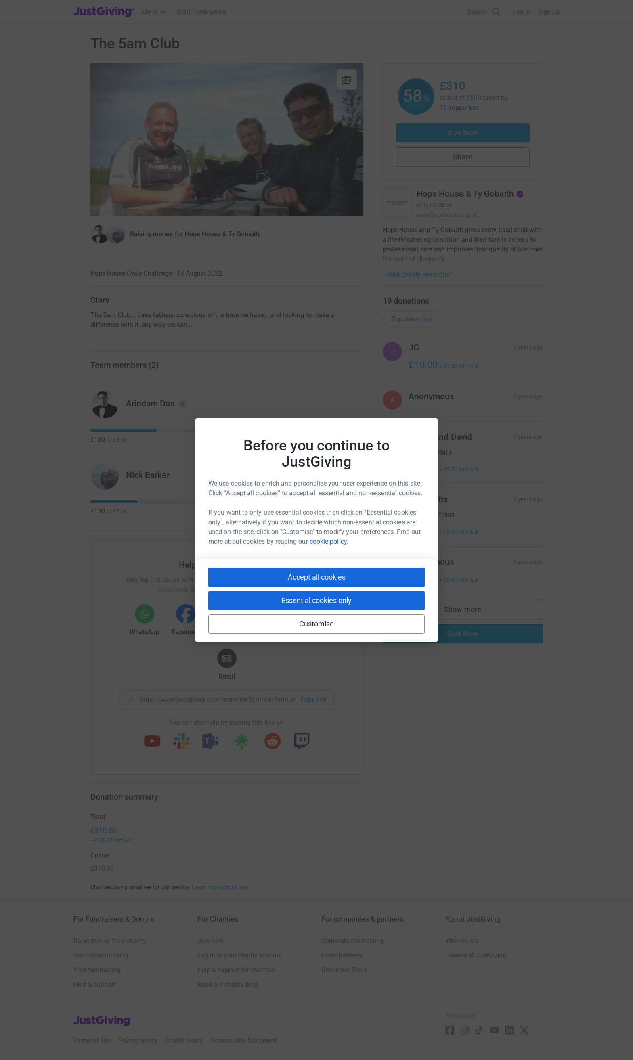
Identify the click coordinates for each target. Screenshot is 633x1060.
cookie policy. (329, 541)
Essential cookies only (316, 600)
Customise (316, 624)
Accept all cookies (317, 577)
